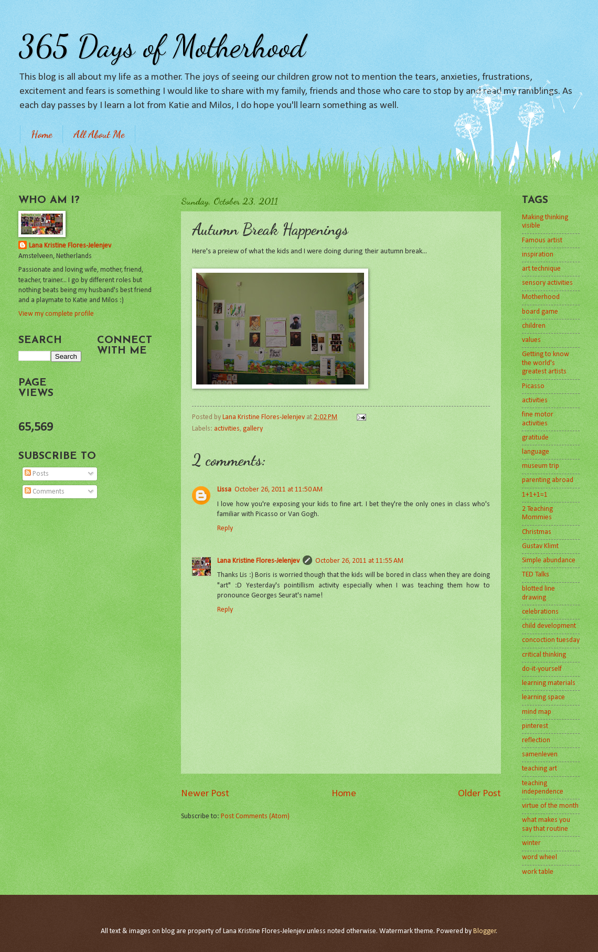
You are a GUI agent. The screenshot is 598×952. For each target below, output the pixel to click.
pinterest (535, 726)
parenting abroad (547, 480)
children (534, 326)
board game (540, 311)
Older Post (479, 794)
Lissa (224, 489)
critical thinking (544, 654)
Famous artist (542, 240)
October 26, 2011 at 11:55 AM (359, 561)
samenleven (540, 754)
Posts (37, 473)
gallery (253, 428)
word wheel (539, 857)
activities (227, 428)
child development (549, 626)
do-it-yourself (542, 669)
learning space (543, 697)
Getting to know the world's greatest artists (545, 363)
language (535, 451)
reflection (536, 740)
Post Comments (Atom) (255, 816)
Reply (225, 528)
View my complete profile (56, 314)
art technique (541, 268)
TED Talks (535, 574)
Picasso (533, 386)
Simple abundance (548, 560)
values (531, 340)
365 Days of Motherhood (161, 46)
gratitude (535, 437)
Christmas (536, 532)
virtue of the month (550, 806)
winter (531, 843)
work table (537, 872)
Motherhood (541, 297)
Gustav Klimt (540, 546)
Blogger (484, 931)
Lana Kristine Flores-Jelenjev (258, 561)
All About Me (98, 134)
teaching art (539, 768)
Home (41, 134)
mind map (536, 712)
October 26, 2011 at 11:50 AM (278, 489)
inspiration (537, 254)
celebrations (540, 611)
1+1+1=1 (535, 494)
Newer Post (205, 794)
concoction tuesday (551, 640)
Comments (45, 491)
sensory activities (547, 283)
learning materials (548, 683)
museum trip (540, 466)
